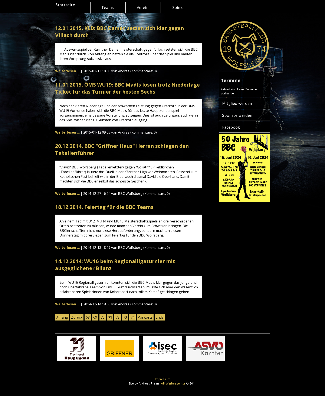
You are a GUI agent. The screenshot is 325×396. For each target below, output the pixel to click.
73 (125, 317)
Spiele (177, 7)
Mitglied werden (237, 103)
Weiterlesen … (67, 71)
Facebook (231, 127)
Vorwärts (145, 317)
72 (117, 317)
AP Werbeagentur (173, 383)
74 (132, 317)
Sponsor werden (237, 115)
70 (103, 317)
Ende (160, 317)
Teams (107, 7)
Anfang (62, 317)
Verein (142, 7)
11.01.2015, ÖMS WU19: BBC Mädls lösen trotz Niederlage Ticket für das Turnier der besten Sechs (127, 88)
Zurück (76, 317)
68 (88, 317)
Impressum (162, 379)
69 (95, 317)
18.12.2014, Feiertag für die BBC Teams (104, 206)
